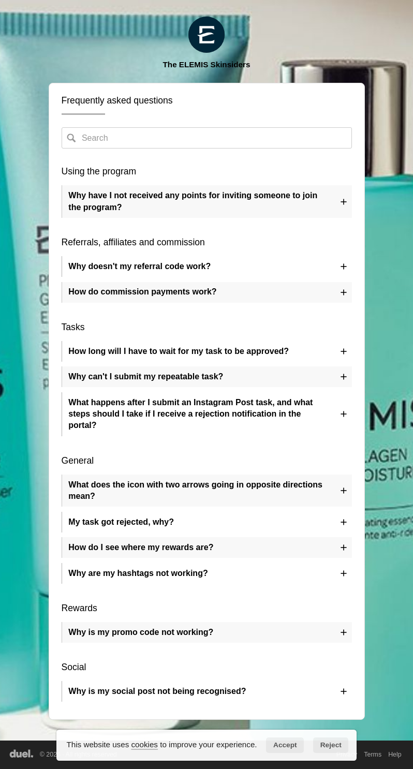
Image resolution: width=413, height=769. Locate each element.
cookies (144, 744)
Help (394, 754)
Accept (285, 745)
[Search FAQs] (207, 138)
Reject (331, 745)
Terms (372, 754)
